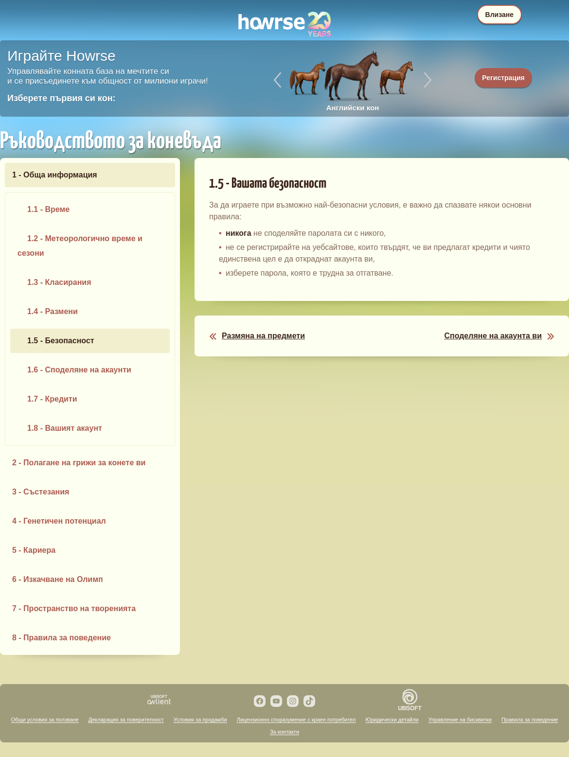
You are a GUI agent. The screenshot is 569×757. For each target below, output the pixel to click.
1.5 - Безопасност (60, 340)
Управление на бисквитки (460, 719)
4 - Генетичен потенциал (59, 521)
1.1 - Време (48, 209)
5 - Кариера (33, 550)
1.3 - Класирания (59, 282)
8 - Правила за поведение (61, 638)
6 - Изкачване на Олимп (57, 579)
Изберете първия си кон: (61, 98)
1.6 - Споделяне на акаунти (79, 370)
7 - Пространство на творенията (74, 608)
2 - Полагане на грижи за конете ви (78, 462)
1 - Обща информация (54, 175)
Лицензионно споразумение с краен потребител (296, 719)
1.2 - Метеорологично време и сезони (80, 245)
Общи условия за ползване (45, 719)
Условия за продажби (200, 719)
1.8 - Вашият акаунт (64, 428)
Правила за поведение (529, 719)
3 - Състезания (40, 492)
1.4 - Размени (52, 311)
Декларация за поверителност (126, 719)
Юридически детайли (392, 719)
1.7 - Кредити (52, 399)
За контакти (284, 732)
